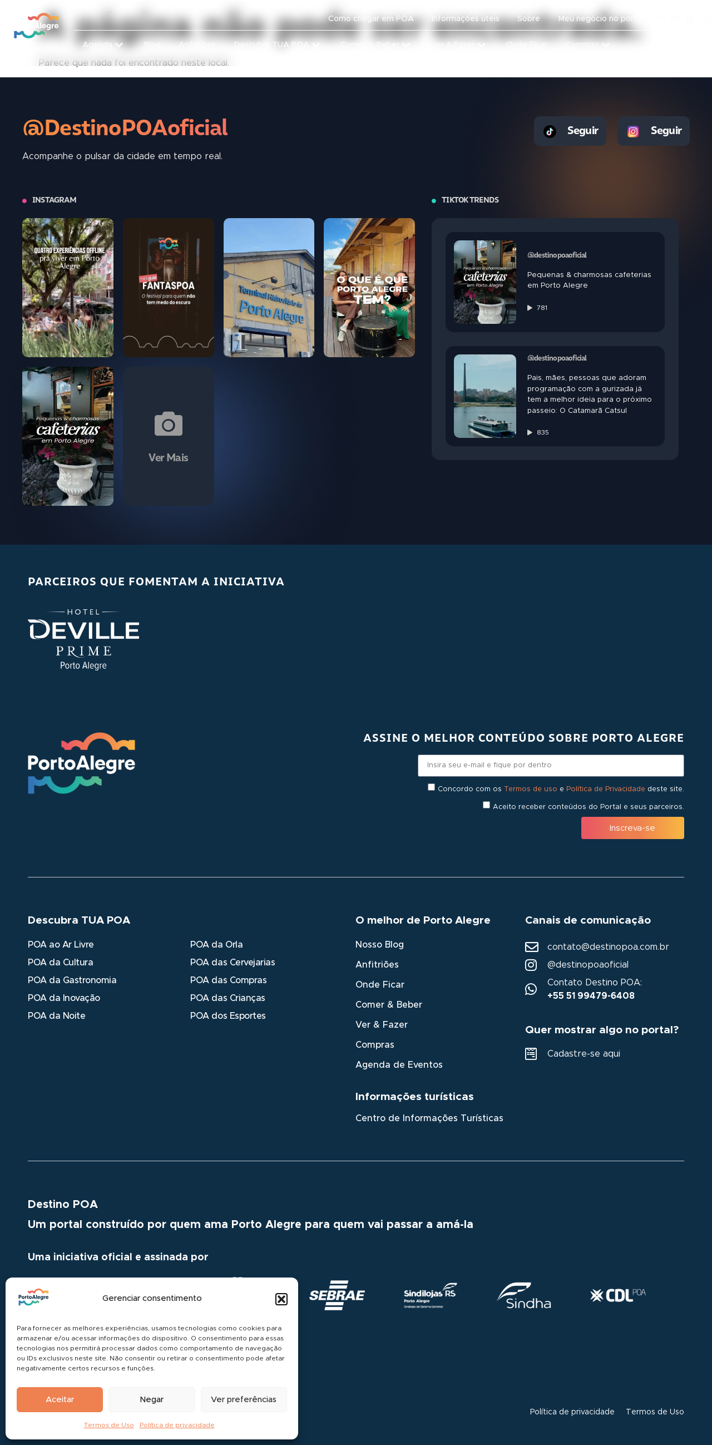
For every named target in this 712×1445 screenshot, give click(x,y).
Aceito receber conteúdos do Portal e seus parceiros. (588, 807)
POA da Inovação (64, 998)
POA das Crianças (227, 998)
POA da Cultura (60, 962)
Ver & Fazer (381, 1024)
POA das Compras (228, 980)
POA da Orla (216, 944)
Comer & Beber (388, 1004)
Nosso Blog (379, 944)
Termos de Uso (109, 1425)
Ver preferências (243, 1399)
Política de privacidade (177, 1425)
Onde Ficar (379, 984)
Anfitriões (377, 964)
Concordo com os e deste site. (561, 789)
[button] (281, 1299)
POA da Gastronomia (72, 980)
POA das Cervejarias (232, 962)
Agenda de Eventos (399, 1065)
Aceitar (60, 1399)
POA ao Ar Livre (61, 944)
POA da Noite (56, 1016)
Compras (374, 1044)
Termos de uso (530, 789)
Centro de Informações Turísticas (429, 1118)
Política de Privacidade (605, 789)
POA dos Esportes (227, 1016)
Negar (152, 1399)
